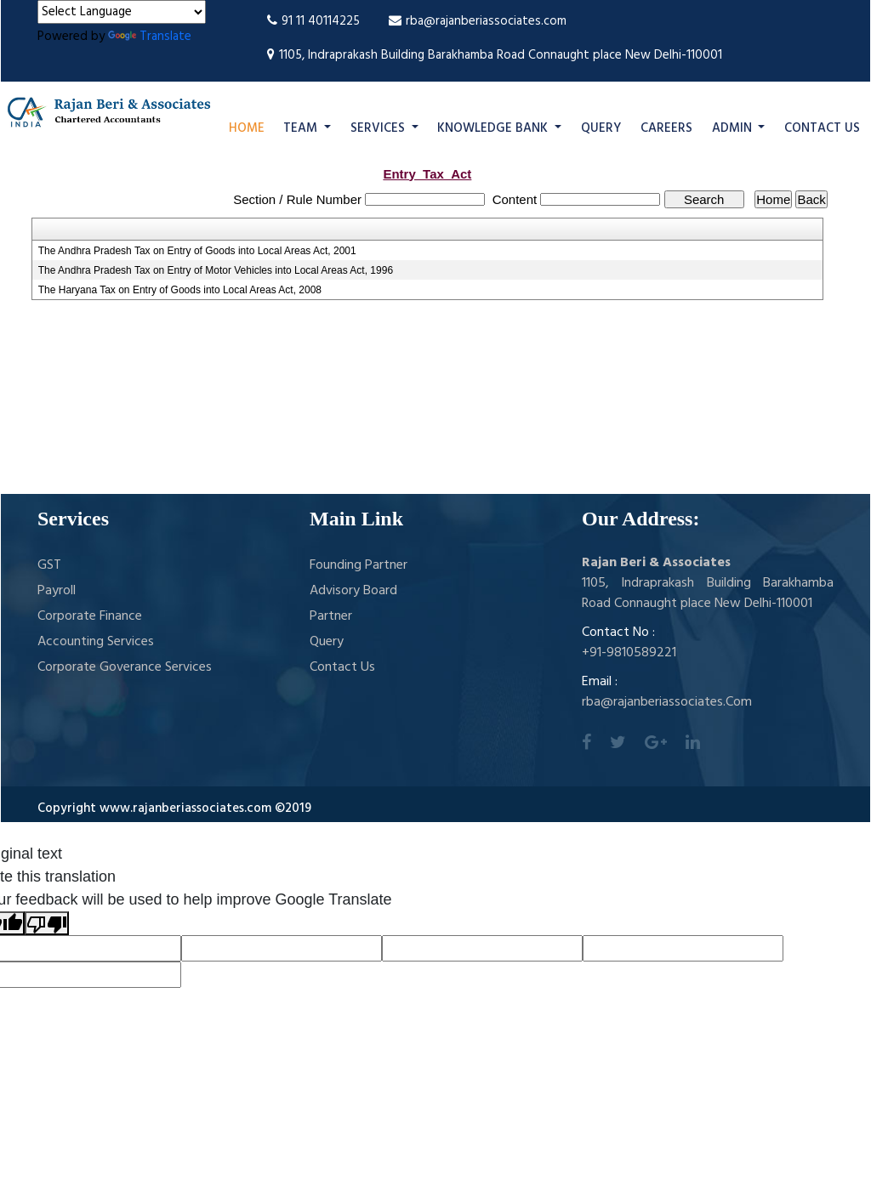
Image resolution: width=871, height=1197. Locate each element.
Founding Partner (358, 565)
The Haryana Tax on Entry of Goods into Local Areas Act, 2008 (180, 290)
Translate (149, 36)
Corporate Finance (89, 616)
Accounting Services (95, 642)
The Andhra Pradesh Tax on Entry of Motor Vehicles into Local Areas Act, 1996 (215, 270)
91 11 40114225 (313, 21)
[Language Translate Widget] (121, 12)
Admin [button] (733, 128)
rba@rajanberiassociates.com (477, 21)
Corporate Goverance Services (124, 667)
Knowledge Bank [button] (494, 128)
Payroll (56, 591)
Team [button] (302, 128)
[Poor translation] (47, 923)
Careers (666, 128)
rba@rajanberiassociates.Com (667, 702)
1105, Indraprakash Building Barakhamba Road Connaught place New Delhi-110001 (494, 55)
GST (49, 565)
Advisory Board (353, 591)
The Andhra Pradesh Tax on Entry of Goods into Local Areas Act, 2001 (197, 251)
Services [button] (379, 128)
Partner (331, 616)
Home (247, 128)
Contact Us (822, 128)
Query (601, 128)
